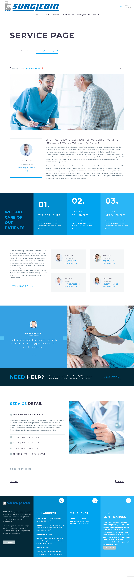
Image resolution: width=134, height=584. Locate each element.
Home (37, 15)
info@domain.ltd (72, 264)
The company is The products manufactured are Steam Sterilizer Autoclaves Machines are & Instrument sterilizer (116, 534)
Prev (13, 483)
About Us (46, 15)
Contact (96, 15)
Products (56, 15)
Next (120, 483)
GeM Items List (68, 15)
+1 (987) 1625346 (26, 169)
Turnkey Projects (83, 15)
